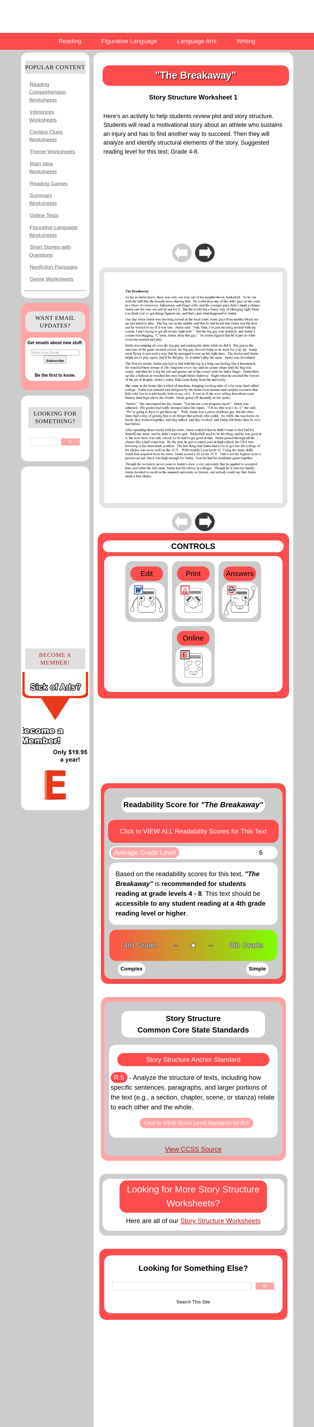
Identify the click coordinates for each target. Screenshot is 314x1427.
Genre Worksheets (52, 279)
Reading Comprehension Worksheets (47, 92)
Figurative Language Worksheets (53, 231)
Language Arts (196, 41)
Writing (246, 41)
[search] (43, 442)
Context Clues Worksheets (46, 136)
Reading (70, 41)
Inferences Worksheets (43, 116)
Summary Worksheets (43, 199)
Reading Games (49, 183)
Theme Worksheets (52, 151)
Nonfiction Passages (54, 267)
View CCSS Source (193, 1149)
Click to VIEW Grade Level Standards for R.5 (196, 1123)
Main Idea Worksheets (43, 167)
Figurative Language (129, 41)
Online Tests (44, 215)
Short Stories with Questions (50, 251)
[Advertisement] (55, 557)
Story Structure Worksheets (220, 1220)
